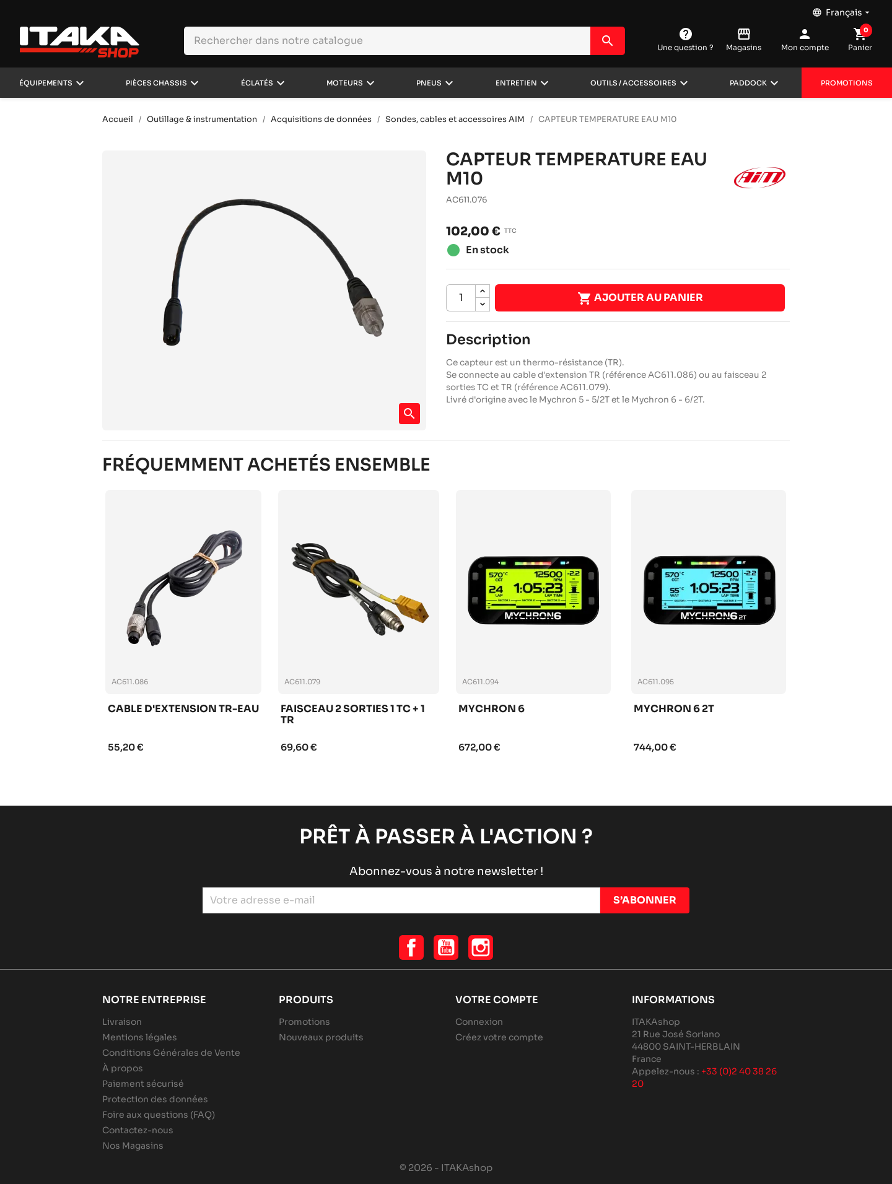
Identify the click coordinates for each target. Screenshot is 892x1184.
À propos (122, 1068)
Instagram (480, 947)
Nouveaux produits (321, 1037)
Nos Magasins (133, 1145)
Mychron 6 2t (674, 709)
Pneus (429, 83)
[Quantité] (461, 297)
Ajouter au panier (640, 298)
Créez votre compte (499, 1037)
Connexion (479, 1021)
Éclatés (257, 83)
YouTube (446, 947)
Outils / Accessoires (633, 83)
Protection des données (155, 1099)
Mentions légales (139, 1037)
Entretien (516, 83)
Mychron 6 (491, 709)
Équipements (45, 83)
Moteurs (344, 83)
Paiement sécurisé (143, 1083)
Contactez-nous (137, 1130)
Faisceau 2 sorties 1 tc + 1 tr (353, 714)
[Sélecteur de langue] (842, 9)
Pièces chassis (156, 83)
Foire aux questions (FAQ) (158, 1114)
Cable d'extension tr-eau (183, 709)
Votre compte (496, 999)
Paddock (748, 83)
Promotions (847, 83)
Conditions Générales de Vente (171, 1052)
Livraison (122, 1021)
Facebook (411, 947)
